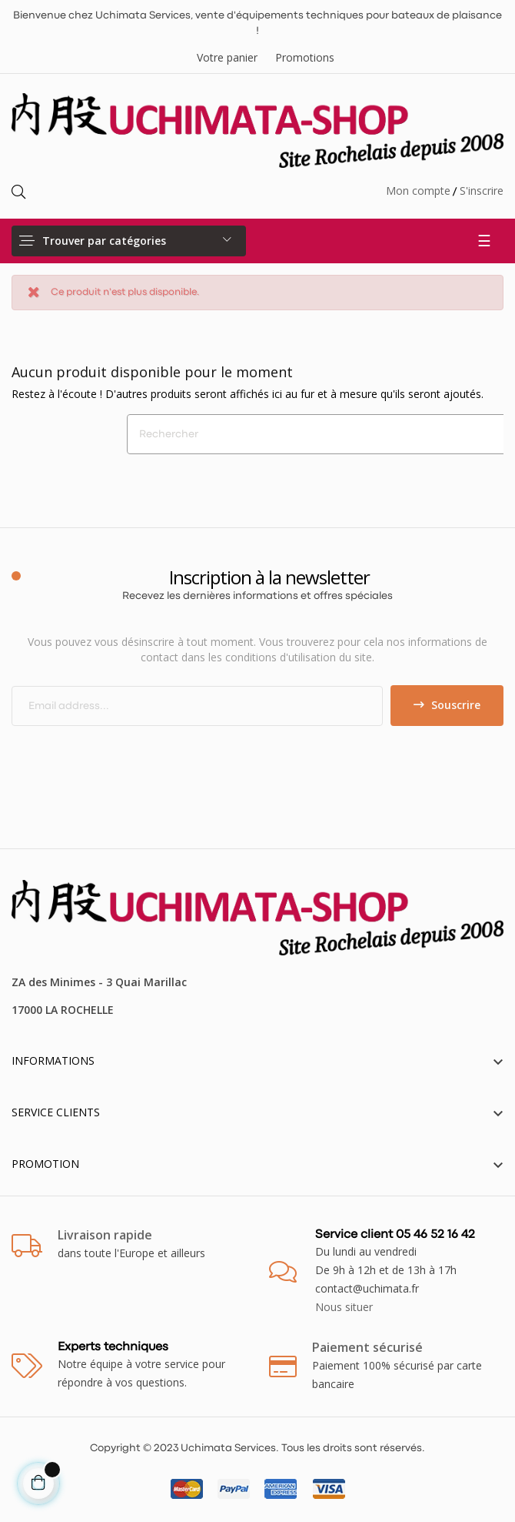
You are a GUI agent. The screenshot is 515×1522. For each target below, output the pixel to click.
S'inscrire (481, 190)
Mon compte (418, 190)
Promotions (304, 57)
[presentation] (140, 756)
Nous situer (344, 1307)
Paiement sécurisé (367, 1347)
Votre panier (227, 57)
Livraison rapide (105, 1234)
